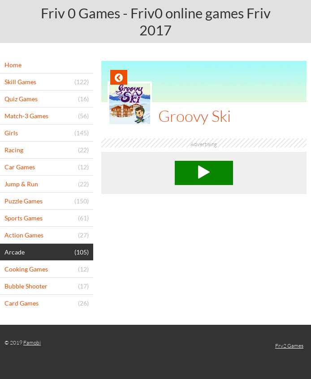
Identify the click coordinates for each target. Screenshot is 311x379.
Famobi (32, 342)
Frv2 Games (289, 345)
